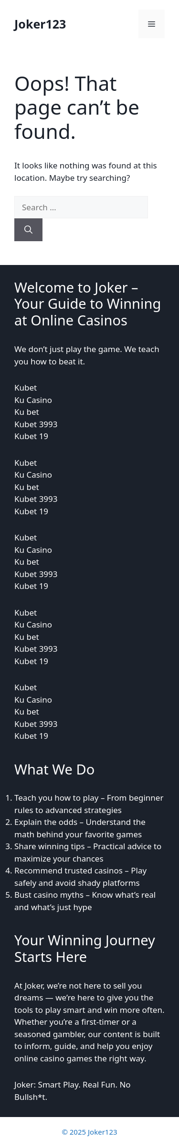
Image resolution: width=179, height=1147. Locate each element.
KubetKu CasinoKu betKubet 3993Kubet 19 (36, 411)
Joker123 (40, 24)
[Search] (28, 229)
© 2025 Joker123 (89, 1132)
